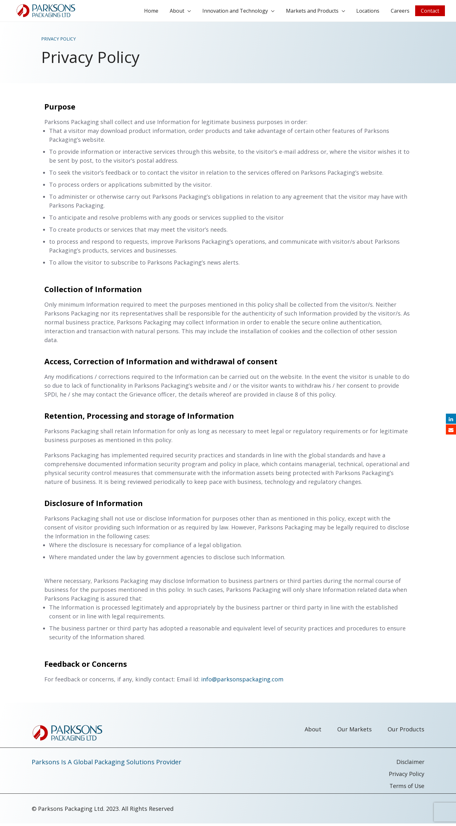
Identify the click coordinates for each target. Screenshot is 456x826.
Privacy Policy (406, 776)
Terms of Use (405, 788)
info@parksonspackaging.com (242, 681)
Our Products (406, 731)
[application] (197, 12)
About (313, 731)
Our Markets (354, 731)
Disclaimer (410, 764)
